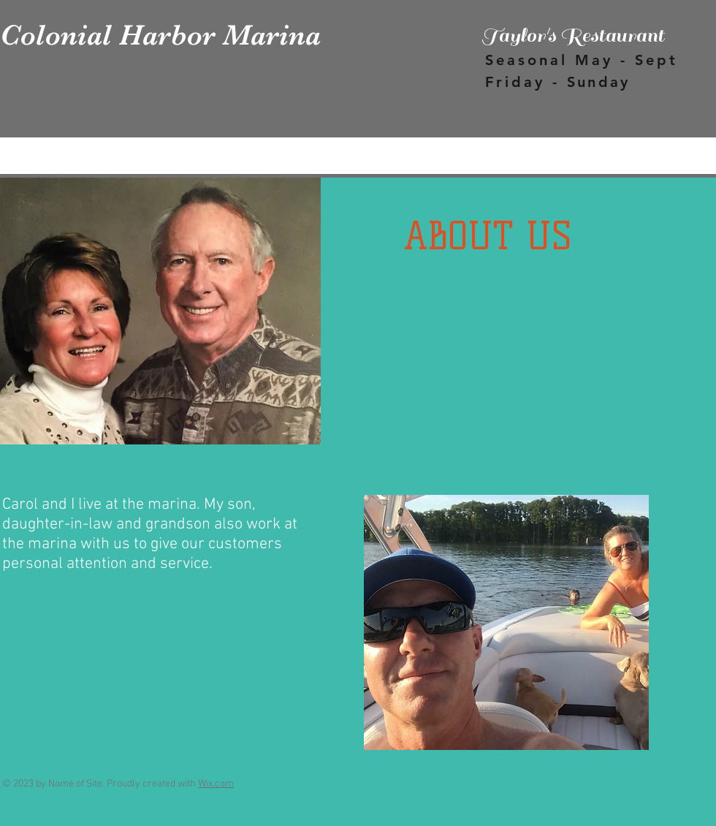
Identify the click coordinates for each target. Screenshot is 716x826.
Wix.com (216, 784)
